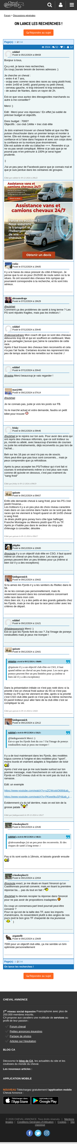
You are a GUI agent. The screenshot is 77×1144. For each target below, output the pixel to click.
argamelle (17, 935)
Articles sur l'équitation (23, 1041)
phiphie (16, 545)
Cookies (62, 1122)
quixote (16, 492)
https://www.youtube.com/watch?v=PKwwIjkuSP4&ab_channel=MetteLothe (38, 796)
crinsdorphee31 (20, 824)
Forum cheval (18, 1026)
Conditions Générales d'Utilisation (35, 1122)
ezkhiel (16, 52)
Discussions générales (24, 15)
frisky (15, 427)
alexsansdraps (19, 298)
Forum (7, 15)
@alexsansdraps (14, 335)
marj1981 (17, 389)
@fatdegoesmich (14, 628)
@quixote (9, 553)
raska (15, 263)
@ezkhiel (9, 306)
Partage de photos (20, 1036)
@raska (8, 375)
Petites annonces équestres (26, 1031)
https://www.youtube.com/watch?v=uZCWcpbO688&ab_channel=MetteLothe (38, 790)
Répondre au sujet (38, 32)
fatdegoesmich (19, 576)
